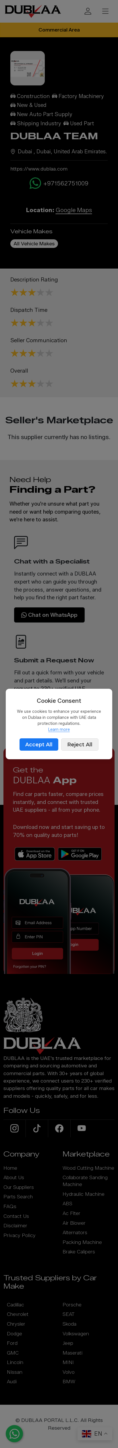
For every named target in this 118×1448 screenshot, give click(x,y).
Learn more (59, 729)
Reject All (79, 744)
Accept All (39, 744)
